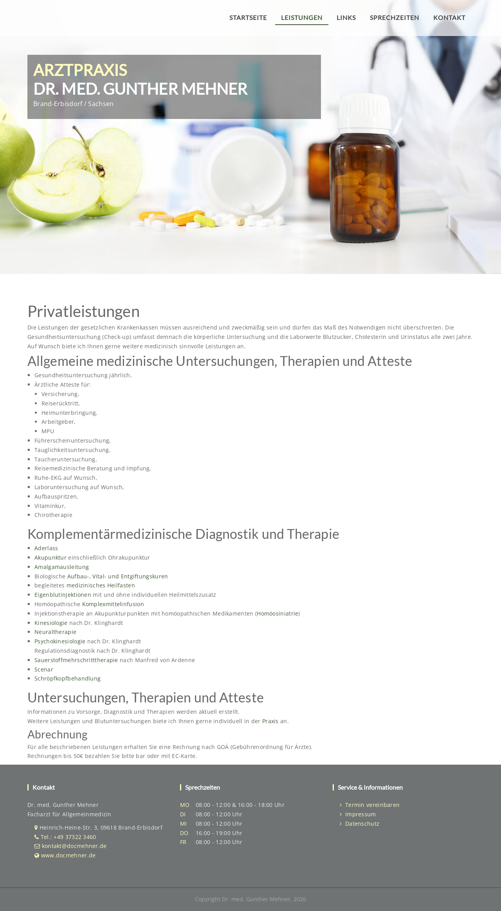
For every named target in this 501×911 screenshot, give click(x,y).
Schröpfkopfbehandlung (67, 678)
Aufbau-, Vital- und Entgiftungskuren (117, 576)
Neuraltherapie (55, 632)
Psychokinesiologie (60, 641)
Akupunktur (51, 557)
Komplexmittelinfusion (113, 604)
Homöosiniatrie (277, 613)
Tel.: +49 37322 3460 (68, 837)
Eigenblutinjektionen (63, 594)
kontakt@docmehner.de (74, 846)
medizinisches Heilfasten (101, 585)
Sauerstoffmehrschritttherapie (77, 660)
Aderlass (46, 548)
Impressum (358, 814)
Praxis (270, 721)
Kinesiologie (51, 623)
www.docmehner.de (68, 855)
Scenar (43, 669)
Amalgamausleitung (61, 567)
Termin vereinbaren (370, 804)
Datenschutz (359, 823)
